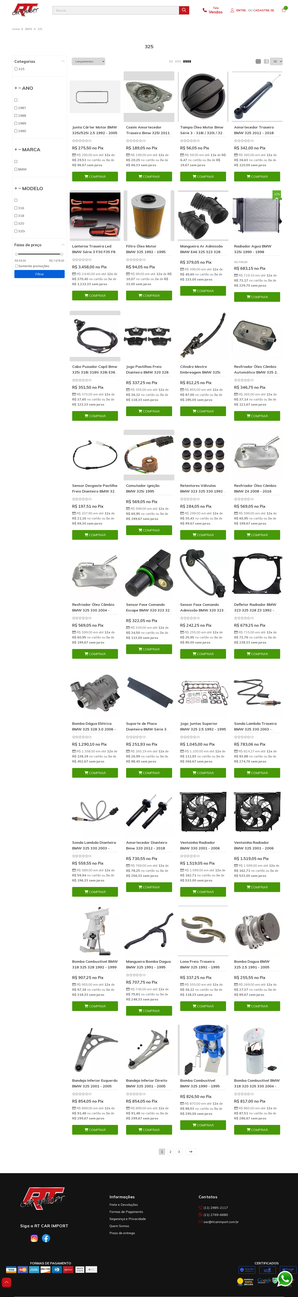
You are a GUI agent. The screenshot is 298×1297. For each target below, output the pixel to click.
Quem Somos (119, 1226)
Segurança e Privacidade (127, 1219)
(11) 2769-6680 (213, 1215)
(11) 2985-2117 (213, 1208)
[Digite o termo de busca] (116, 10)
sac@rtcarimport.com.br (219, 1222)
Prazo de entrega (122, 1233)
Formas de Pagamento (126, 1212)
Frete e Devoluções (123, 1205)
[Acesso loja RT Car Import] (252, 10)
